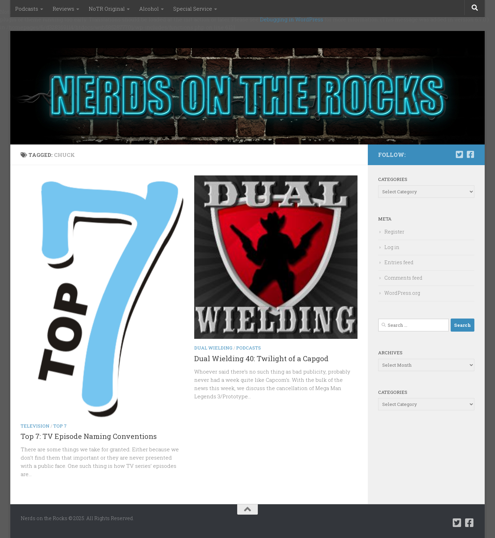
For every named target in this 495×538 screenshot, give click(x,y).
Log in (391, 247)
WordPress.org (402, 293)
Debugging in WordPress (291, 19)
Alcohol (149, 8)
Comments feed (403, 278)
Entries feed (399, 262)
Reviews (63, 8)
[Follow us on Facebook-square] (470, 154)
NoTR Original (107, 8)
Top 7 (60, 426)
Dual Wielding (213, 348)
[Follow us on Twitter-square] (459, 154)
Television (35, 426)
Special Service (192, 8)
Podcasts (26, 8)
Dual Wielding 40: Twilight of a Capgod (261, 358)
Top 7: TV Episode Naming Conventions (89, 436)
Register (394, 231)
